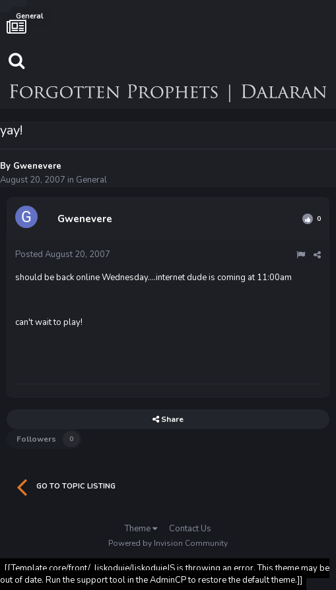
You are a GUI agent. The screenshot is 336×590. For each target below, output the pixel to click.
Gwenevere (37, 166)
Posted (62, 254)
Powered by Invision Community (168, 543)
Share (168, 419)
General (91, 180)
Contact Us (190, 529)
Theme (141, 529)
